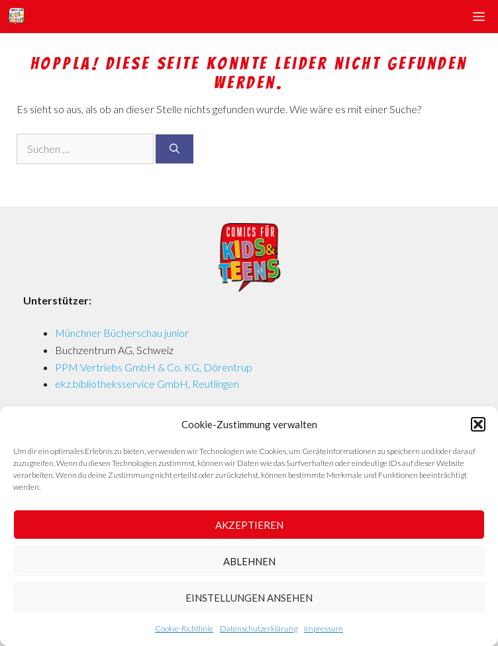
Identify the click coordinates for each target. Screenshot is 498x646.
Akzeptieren (249, 525)
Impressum (323, 628)
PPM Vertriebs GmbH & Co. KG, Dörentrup (153, 367)
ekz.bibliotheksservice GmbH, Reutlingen (147, 383)
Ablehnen (249, 561)
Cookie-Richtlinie (184, 628)
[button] (478, 424)
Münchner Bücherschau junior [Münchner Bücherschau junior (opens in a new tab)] (122, 332)
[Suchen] (174, 149)
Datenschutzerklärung (258, 628)
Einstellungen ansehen (249, 598)
